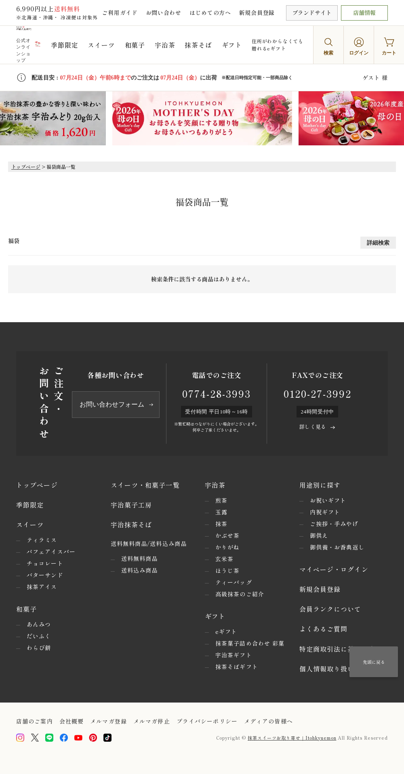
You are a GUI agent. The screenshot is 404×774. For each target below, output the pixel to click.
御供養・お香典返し (337, 547)
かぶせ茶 (227, 535)
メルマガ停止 (151, 721)
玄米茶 (224, 559)
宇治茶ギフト (233, 655)
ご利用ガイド (119, 12)
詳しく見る (312, 426)
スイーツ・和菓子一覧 (145, 485)
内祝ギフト (325, 512)
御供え (319, 535)
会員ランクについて (330, 609)
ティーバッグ (233, 582)
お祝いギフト (328, 500)
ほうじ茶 (227, 570)
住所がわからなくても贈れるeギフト (277, 45)
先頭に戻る (374, 662)
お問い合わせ (163, 12)
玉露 (221, 512)
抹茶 (221, 524)
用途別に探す (320, 485)
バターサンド (45, 575)
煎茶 (221, 500)
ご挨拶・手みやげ (334, 524)
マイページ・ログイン (333, 569)
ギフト (232, 45)
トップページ (25, 166)
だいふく (39, 636)
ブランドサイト (312, 12)
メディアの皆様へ (268, 721)
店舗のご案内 (34, 721)
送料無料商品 (139, 558)
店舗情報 (364, 12)
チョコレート (45, 563)
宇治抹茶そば (131, 524)
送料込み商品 (139, 570)
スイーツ (101, 45)
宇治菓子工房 (131, 505)
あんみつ (39, 624)
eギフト (226, 631)
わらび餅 (39, 648)
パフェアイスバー (51, 551)
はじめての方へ (210, 12)
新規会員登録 (257, 12)
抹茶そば (198, 45)
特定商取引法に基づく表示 (340, 649)
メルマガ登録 (108, 721)
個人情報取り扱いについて (340, 668)
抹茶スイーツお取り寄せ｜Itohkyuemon (292, 737)
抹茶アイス (42, 587)
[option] (202, 118)
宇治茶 (165, 45)
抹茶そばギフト (236, 667)
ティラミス (42, 540)
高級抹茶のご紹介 (239, 594)
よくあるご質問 (323, 628)
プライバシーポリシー (207, 721)
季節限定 (64, 45)
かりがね (227, 547)
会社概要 (71, 721)
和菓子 (135, 45)
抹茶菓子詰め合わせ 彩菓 (249, 643)
